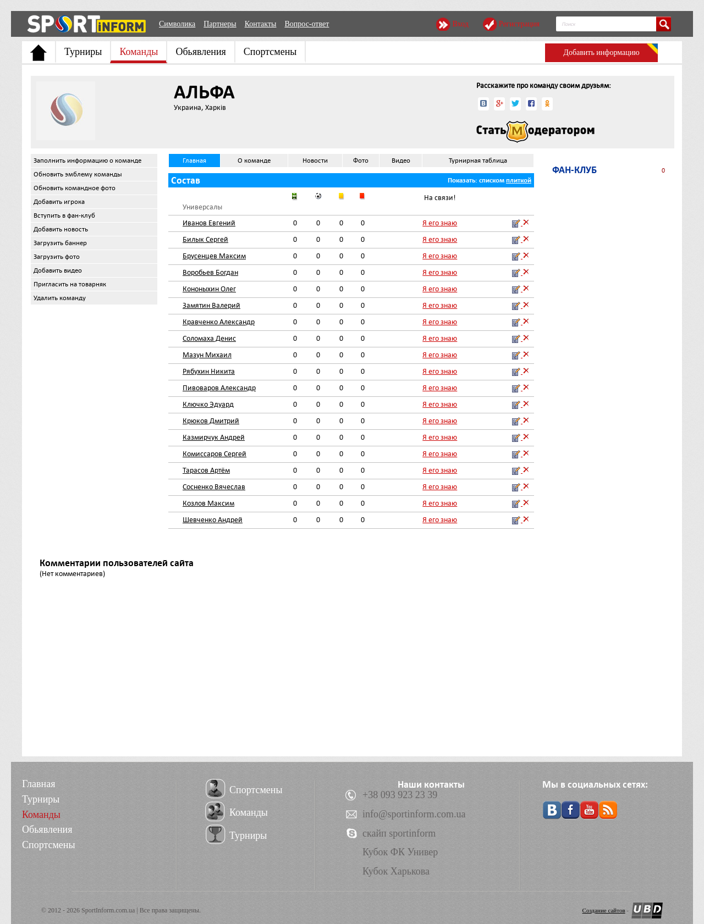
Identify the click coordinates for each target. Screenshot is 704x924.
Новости (315, 160)
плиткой (518, 180)
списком (491, 180)
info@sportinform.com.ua (414, 814)
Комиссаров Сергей (214, 454)
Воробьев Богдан (210, 272)
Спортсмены (270, 51)
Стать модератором (535, 132)
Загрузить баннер (60, 243)
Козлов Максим (208, 503)
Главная (194, 160)
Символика (177, 24)
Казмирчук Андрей (214, 437)
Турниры (83, 51)
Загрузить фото (57, 257)
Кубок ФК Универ (400, 851)
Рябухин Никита (209, 371)
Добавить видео (58, 270)
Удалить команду (60, 298)
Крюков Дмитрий (211, 421)
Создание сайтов (603, 910)
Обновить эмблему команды (78, 174)
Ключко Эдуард (208, 404)
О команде (254, 160)
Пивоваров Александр (219, 388)
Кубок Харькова (396, 871)
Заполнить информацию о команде (87, 160)
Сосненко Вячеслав (214, 487)
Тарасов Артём (206, 470)
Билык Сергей (205, 239)
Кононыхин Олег (209, 289)
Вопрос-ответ (306, 24)
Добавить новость (61, 229)
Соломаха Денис (209, 338)
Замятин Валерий (211, 305)
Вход (460, 24)
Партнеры (220, 24)
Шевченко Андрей (213, 520)
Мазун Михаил (207, 355)
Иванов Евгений (209, 223)
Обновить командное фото (75, 188)
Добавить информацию (601, 52)
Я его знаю (439, 223)
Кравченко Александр (219, 322)
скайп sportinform (399, 833)
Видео (401, 160)
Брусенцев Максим (214, 256)
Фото (361, 160)
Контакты (261, 24)
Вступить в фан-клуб (64, 215)
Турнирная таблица (478, 160)
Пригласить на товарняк (70, 284)
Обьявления (200, 51)
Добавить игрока (59, 202)
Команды (138, 51)
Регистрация (519, 24)
